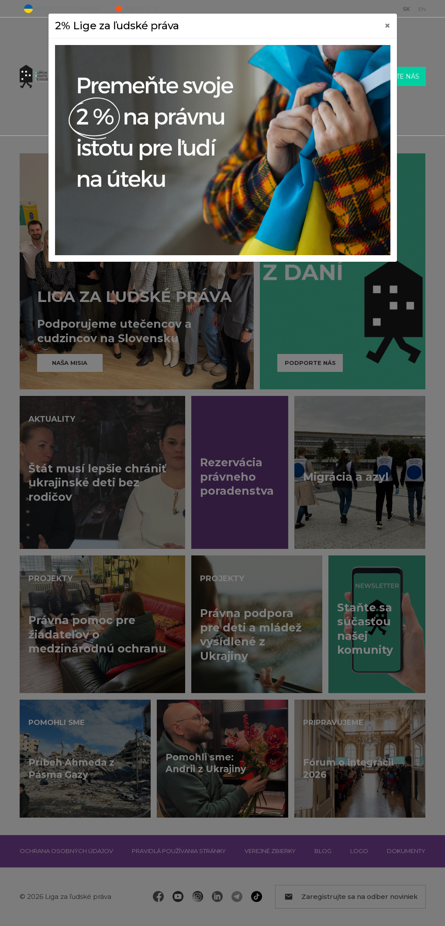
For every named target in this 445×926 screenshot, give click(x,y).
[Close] (387, 26)
